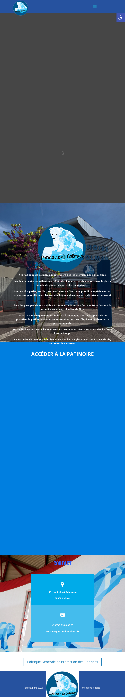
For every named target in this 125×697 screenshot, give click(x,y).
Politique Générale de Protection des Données (62, 662)
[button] (120, 17)
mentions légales (91, 687)
